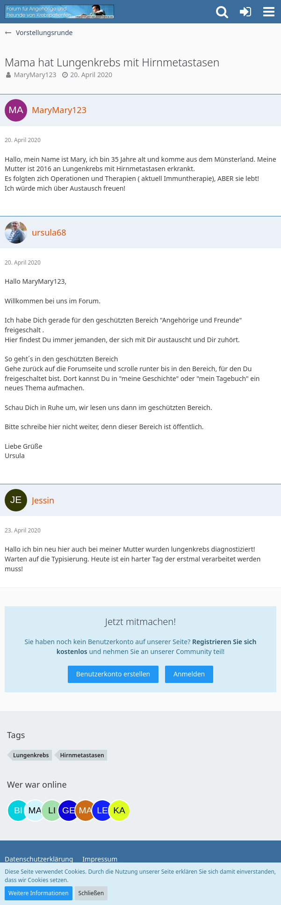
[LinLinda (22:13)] (52, 810)
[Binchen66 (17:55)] (18, 810)
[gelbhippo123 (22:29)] (69, 810)
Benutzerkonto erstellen (113, 673)
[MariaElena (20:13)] (35, 810)
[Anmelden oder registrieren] (245, 11)
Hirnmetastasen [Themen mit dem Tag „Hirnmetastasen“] (82, 755)
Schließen (91, 893)
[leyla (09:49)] (102, 810)
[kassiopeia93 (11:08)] (119, 810)
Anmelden (189, 673)
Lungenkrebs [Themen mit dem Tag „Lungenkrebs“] (31, 755)
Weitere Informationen (38, 893)
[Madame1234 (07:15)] (85, 810)
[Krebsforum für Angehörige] (59, 11)
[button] (268, 11)
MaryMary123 (35, 74)
